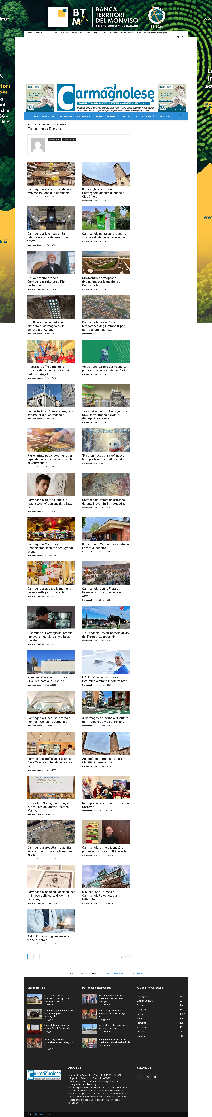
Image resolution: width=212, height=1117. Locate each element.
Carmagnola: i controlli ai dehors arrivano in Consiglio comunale (49, 191)
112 (54, 956)
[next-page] (61, 956)
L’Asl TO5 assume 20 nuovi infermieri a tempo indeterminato (104, 679)
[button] (181, 116)
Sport (127, 116)
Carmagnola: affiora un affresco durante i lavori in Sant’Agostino (103, 501)
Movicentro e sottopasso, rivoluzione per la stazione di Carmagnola (101, 281)
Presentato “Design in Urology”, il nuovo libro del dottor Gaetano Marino (49, 806)
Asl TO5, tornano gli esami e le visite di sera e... (48, 938)
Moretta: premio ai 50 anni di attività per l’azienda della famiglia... (112, 998)
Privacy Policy (74, 1084)
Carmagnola (49, 116)
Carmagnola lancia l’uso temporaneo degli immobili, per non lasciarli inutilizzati (103, 326)
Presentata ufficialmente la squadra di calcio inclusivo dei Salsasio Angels (48, 370)
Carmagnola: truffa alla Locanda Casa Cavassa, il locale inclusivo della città (49, 762)
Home (36, 116)
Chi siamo (53, 33)
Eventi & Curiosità (145, 116)
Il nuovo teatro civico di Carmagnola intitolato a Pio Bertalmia (46, 281)
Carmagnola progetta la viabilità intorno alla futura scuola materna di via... (50, 851)
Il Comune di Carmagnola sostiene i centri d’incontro (105, 546)
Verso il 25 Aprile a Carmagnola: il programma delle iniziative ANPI (105, 368)
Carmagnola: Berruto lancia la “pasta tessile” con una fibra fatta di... (49, 503)
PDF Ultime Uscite (111, 33)
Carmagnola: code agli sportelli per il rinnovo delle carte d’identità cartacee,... (51, 895)
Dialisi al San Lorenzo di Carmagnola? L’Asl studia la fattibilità (101, 895)
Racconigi (83, 116)
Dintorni (113, 116)
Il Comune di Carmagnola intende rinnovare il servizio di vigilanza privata (49, 636)
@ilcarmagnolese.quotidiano (121, 973)
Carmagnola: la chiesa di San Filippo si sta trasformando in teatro (47, 237)
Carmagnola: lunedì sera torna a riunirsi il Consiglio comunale (48, 720)
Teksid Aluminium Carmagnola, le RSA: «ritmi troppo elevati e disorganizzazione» (105, 414)
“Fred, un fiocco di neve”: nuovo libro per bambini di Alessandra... (104, 457)
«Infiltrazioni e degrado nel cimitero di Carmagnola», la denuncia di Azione (46, 326)
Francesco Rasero (35, 197)
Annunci (165, 116)
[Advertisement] (106, 61)
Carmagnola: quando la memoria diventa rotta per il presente (49, 590)
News (139, 33)
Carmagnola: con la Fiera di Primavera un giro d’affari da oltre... (101, 592)
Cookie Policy (89, 1084)
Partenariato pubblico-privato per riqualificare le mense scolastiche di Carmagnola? (50, 459)
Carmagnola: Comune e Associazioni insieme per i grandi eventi (50, 547)
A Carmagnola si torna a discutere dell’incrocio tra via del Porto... (105, 720)
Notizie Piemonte (127, 33)
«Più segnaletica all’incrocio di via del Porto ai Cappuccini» (105, 634)
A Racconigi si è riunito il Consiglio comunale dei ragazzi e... (58, 1042)
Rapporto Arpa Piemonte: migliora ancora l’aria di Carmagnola (50, 413)
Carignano (67, 116)
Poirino (98, 116)
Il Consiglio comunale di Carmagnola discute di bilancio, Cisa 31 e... (103, 192)
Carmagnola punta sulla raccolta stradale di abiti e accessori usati (104, 235)
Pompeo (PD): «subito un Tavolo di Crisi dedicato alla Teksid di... (51, 679)
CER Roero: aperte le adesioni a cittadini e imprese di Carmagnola (58, 1013)
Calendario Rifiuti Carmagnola (156, 33)
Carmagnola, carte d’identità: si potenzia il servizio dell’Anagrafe (104, 849)
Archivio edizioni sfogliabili (90, 33)
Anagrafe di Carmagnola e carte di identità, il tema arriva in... (105, 760)
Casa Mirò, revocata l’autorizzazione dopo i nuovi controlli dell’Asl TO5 (57, 998)
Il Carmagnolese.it (42, 1114)
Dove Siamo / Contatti (68, 33)
